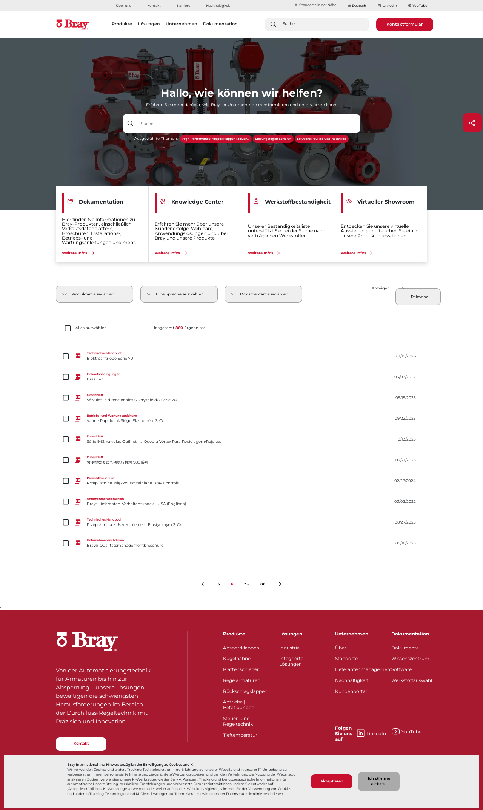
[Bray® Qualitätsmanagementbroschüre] (241, 543)
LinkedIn (387, 5)
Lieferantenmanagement (358, 669)
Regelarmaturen (241, 680)
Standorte (346, 658)
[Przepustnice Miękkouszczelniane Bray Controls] (241, 480)
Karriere (183, 5)
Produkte (234, 634)
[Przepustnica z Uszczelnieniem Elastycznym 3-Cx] (241, 522)
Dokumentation (410, 634)
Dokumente (405, 648)
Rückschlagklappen (245, 691)
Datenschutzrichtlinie (244, 794)
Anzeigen (381, 288)
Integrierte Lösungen (291, 661)
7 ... (246, 584)
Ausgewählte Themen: (156, 138)
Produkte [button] (122, 23)
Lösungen (290, 634)
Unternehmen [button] (181, 23)
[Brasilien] (241, 376)
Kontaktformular (404, 24)
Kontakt (154, 5)
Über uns (123, 5)
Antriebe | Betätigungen (238, 704)
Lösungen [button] (149, 23)
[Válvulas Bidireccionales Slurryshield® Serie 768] (241, 397)
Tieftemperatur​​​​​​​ (240, 735)
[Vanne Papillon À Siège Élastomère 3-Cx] (241, 418)
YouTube (417, 5)
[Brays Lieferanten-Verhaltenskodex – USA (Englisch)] (241, 501)
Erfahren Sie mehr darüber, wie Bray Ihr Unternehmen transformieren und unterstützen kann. (241, 104)
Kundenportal (351, 691)
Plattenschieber (241, 669)
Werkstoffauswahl (411, 680)
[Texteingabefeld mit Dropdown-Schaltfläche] (249, 123)
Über (340, 648)
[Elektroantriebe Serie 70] (241, 356)
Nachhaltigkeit (218, 5)
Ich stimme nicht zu (379, 781)
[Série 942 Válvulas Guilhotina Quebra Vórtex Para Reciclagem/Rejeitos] (241, 439)
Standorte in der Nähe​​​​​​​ (315, 5)
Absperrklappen (241, 648)
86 (262, 584)
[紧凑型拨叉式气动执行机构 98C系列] (241, 460)
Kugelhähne (237, 658)
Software (401, 669)
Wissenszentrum (410, 658)
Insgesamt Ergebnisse (180, 328)
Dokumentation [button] (220, 23)
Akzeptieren (331, 781)
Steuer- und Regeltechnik (238, 721)
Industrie (289, 648)
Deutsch (359, 5)
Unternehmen (351, 634)
